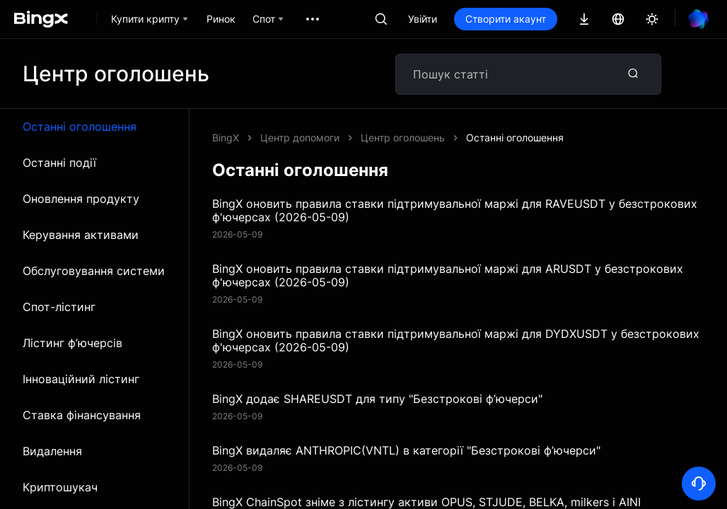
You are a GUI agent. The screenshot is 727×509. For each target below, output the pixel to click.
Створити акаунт (505, 19)
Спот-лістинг (59, 307)
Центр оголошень (403, 137)
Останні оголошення (79, 126)
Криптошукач (60, 487)
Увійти (422, 19)
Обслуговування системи (94, 271)
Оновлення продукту (81, 199)
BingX (225, 137)
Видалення (52, 451)
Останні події (59, 163)
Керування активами (81, 235)
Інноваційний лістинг (81, 379)
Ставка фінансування (82, 415)
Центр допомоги (299, 137)
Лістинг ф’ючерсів (72, 343)
